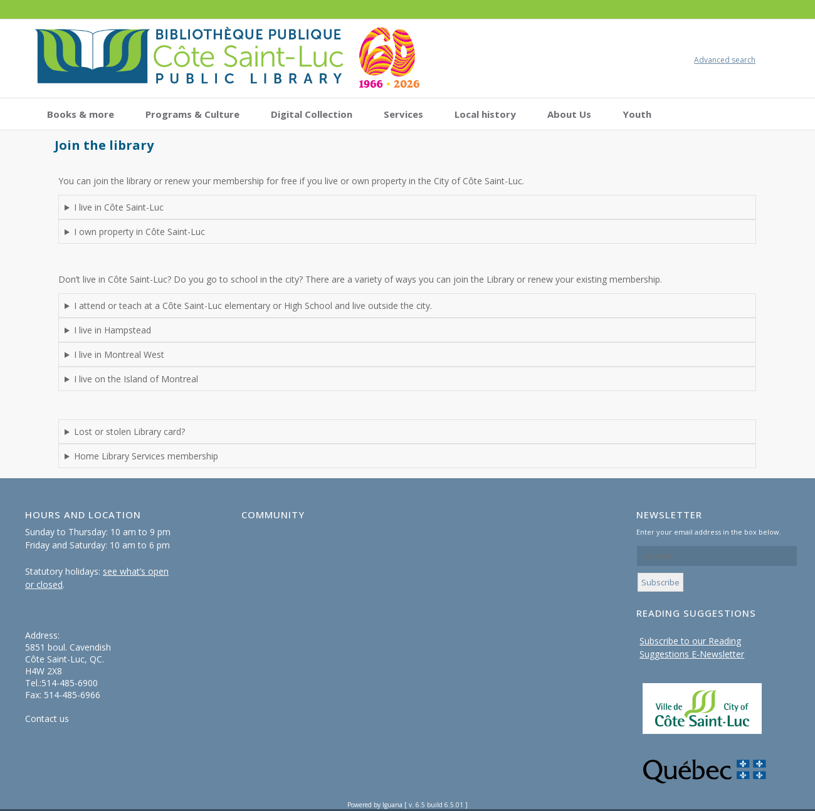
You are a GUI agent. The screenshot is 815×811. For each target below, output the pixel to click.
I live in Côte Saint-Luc (119, 207)
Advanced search (724, 60)
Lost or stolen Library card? (129, 431)
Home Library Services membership (146, 456)
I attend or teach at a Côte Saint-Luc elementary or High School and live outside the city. (253, 305)
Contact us (47, 719)
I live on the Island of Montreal (136, 379)
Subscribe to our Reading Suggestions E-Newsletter (691, 647)
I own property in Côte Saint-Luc (139, 232)
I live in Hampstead (112, 330)
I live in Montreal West (119, 354)
